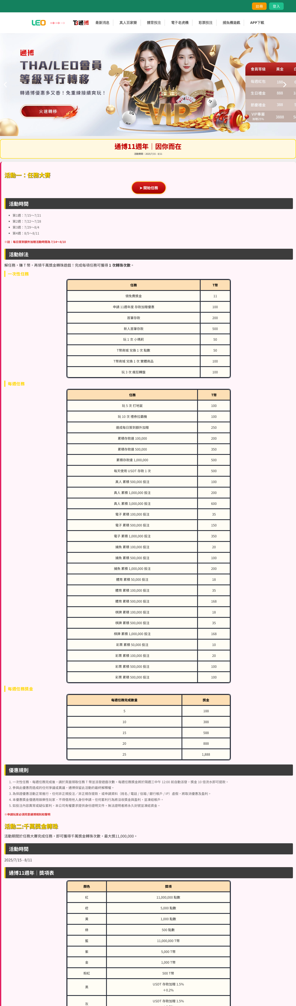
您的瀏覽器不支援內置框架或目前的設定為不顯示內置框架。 (148, 503)
